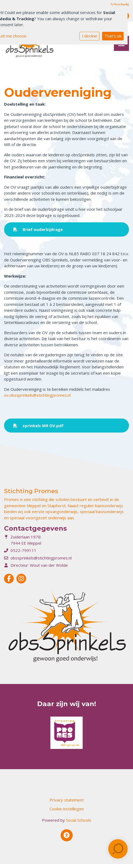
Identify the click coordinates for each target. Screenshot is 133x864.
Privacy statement (67, 800)
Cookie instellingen (67, 808)
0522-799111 (23, 550)
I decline (89, 36)
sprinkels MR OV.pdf (38, 425)
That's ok (112, 36)
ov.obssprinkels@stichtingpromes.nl (37, 395)
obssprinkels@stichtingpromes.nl (41, 558)
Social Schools (78, 820)
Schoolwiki (119, 4)
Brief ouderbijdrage (38, 229)
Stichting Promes (31, 491)
